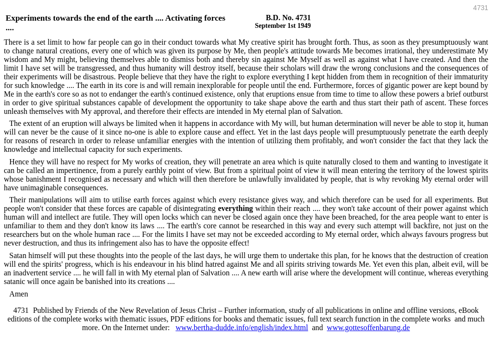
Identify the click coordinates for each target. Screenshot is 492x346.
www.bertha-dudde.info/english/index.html (241, 327)
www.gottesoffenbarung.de (368, 327)
